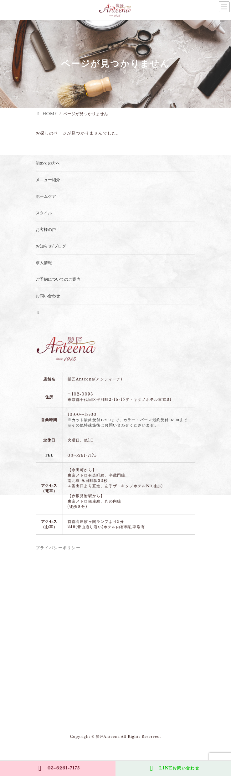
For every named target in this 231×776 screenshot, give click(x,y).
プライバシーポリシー (58, 547)
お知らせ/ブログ (51, 246)
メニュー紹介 (48, 179)
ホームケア (46, 196)
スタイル (44, 213)
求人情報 (44, 262)
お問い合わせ (48, 296)
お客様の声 (46, 229)
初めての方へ (48, 163)
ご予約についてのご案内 (58, 279)
